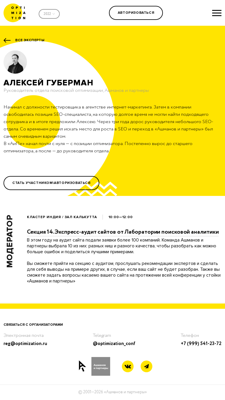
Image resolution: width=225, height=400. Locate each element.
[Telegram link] (146, 367)
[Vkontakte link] (128, 367)
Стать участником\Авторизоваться (51, 183)
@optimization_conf (114, 343)
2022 (47, 13)
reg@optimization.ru (25, 343)
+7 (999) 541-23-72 (201, 343)
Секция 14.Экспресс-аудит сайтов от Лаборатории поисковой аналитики (123, 232)
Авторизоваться (136, 13)
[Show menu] (216, 13)
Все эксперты (29, 40)
